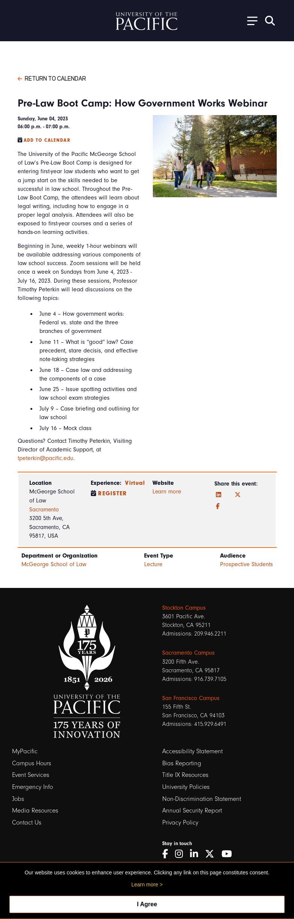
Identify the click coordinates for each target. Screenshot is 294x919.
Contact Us (26, 822)
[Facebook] (217, 506)
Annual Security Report (192, 810)
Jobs (18, 798)
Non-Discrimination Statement (201, 798)
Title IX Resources (185, 774)
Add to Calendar (47, 140)
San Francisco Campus (191, 698)
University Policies (186, 786)
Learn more (166, 491)
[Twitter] (237, 495)
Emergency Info (32, 786)
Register (112, 493)
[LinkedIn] (218, 495)
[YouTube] (229, 854)
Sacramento (44, 509)
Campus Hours (31, 763)
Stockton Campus (184, 607)
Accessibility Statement (192, 751)
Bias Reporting (181, 763)
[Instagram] (181, 854)
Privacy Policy (180, 822)
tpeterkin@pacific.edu (45, 458)
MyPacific (25, 751)
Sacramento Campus (188, 652)
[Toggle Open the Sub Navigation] (250, 20)
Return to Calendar (52, 78)
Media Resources (35, 810)
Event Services (30, 774)
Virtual (135, 483)
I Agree (147, 904)
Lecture (153, 564)
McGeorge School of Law (53, 564)
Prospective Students (246, 564)
